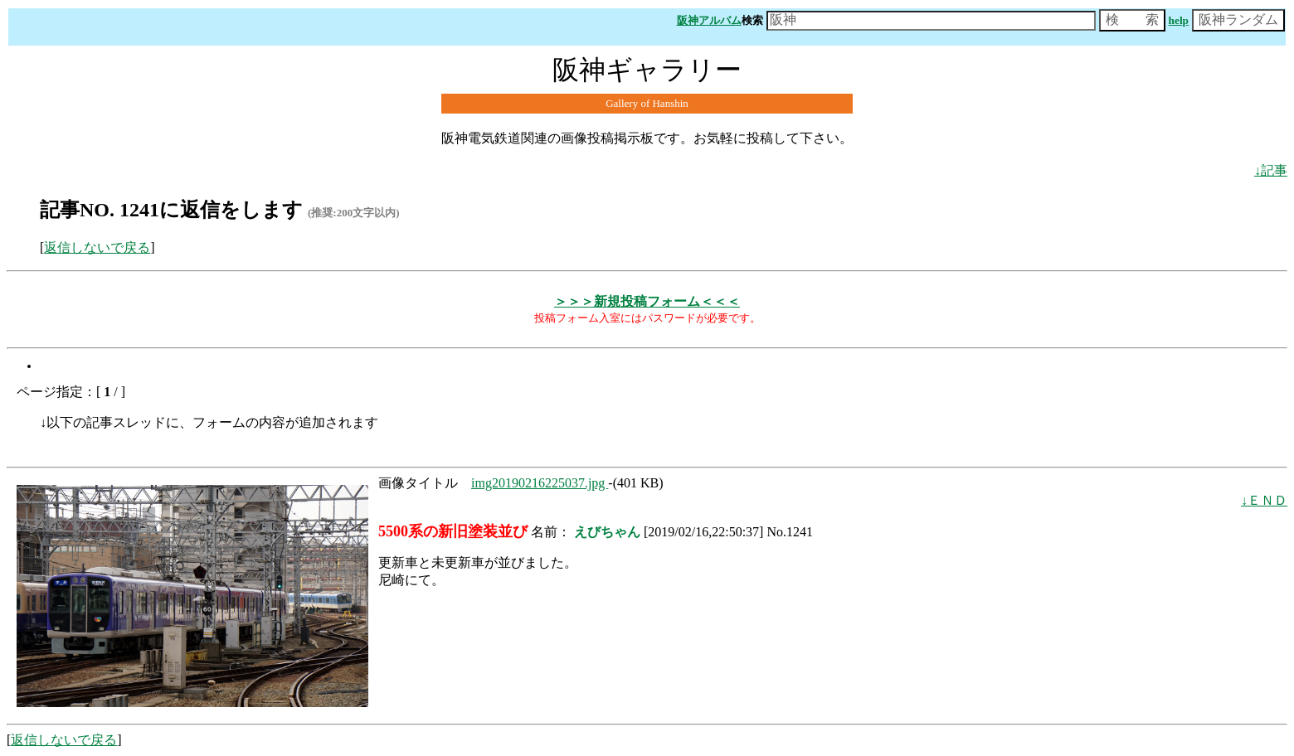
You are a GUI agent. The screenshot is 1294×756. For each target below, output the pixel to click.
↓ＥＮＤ (1264, 500)
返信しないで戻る (97, 247)
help (1179, 20)
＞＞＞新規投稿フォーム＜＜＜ (647, 301)
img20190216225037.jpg (539, 483)
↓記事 (1270, 170)
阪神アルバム (709, 20)
